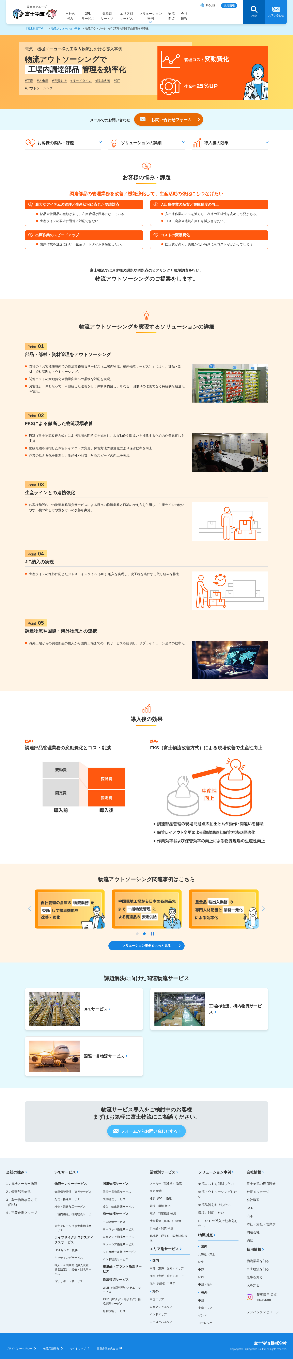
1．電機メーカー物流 (21, 1183)
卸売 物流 (156, 1191)
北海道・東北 (206, 1254)
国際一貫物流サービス (117, 1191)
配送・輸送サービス (67, 1199)
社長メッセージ (258, 1192)
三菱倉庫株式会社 (107, 1348)
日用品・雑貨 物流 (161, 1228)
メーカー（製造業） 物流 (166, 1183)
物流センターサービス (71, 1183)
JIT (117, 81)
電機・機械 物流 (160, 1205)
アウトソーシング (39, 88)
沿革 (250, 1216)
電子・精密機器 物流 (163, 1213)
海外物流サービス (116, 1214)
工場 (29, 81)
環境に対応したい (211, 1213)
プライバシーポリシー (19, 1348)
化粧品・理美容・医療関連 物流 (168, 1238)
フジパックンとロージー (264, 1312)
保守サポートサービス (69, 1281)
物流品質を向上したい (214, 1204)
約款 (250, 1240)
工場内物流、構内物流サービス (73, 1216)
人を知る (253, 1285)
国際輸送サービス (114, 1199)
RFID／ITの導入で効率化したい (218, 1223)
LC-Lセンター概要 (66, 1250)
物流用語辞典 (51, 1348)
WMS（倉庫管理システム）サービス (122, 1289)
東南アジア (205, 1307)
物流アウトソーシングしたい (217, 1194)
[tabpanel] (223, 909)
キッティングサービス (69, 1257)
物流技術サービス (116, 1279)
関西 (201, 1276)
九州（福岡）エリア (162, 1283)
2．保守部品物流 (18, 1192)
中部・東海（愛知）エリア (167, 1268)
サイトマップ (78, 1348)
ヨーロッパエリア (161, 1321)
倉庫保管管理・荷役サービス (73, 1191)
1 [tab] (137, 933)
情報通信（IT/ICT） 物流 (165, 1220)
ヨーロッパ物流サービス (118, 1229)
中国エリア (157, 1299)
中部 (201, 1269)
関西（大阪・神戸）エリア (167, 1275)
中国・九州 (205, 1284)
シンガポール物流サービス (120, 1251)
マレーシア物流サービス (118, 1244)
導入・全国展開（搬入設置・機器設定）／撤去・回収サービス (73, 1269)
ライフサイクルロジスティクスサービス (74, 1240)
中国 (201, 1300)
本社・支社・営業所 (261, 1224)
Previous (31, 909)
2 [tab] (144, 933)
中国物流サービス (114, 1221)
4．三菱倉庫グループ (21, 1213)
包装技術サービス (114, 1311)
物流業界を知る (258, 1261)
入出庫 (42, 81)
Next (262, 909)
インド (202, 1315)
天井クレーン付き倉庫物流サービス (73, 1228)
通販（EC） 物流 (160, 1198)
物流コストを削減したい (216, 1183)
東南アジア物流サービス (118, 1236)
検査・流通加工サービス (70, 1206)
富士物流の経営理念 (261, 1183)
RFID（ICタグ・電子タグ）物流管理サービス (122, 1301)
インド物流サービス (115, 1259)
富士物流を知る (258, 1269)
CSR (250, 1208)
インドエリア (158, 1314)
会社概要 (253, 1200)
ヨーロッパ (205, 1322)
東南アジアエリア (161, 1306)
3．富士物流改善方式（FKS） (21, 1202)
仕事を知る (255, 1277)
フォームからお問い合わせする (149, 1131)
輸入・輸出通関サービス (118, 1206)
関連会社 (253, 1232)
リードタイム (81, 81)
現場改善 (102, 81)
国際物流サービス (116, 1183)
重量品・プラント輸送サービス (122, 1269)
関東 (201, 1262)
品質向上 (59, 81)
